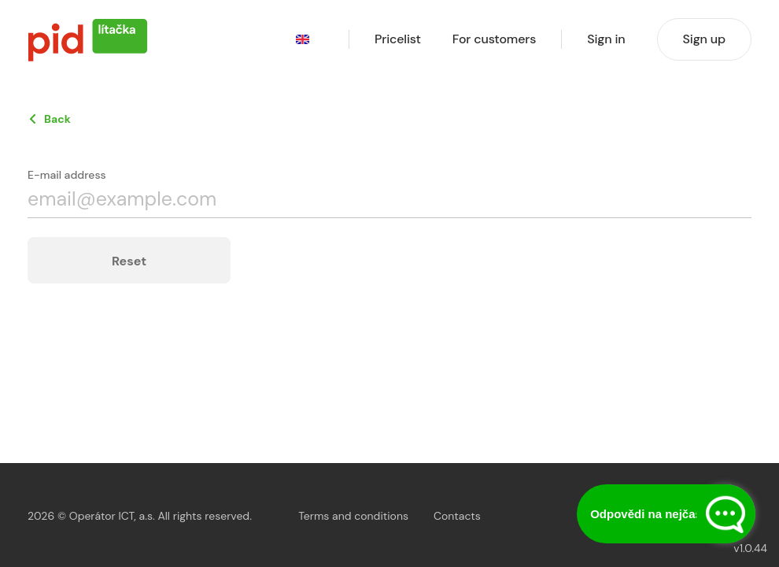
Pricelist (398, 39)
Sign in (606, 39)
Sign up (704, 39)
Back (57, 119)
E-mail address (67, 175)
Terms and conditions (353, 516)
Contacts (457, 516)
